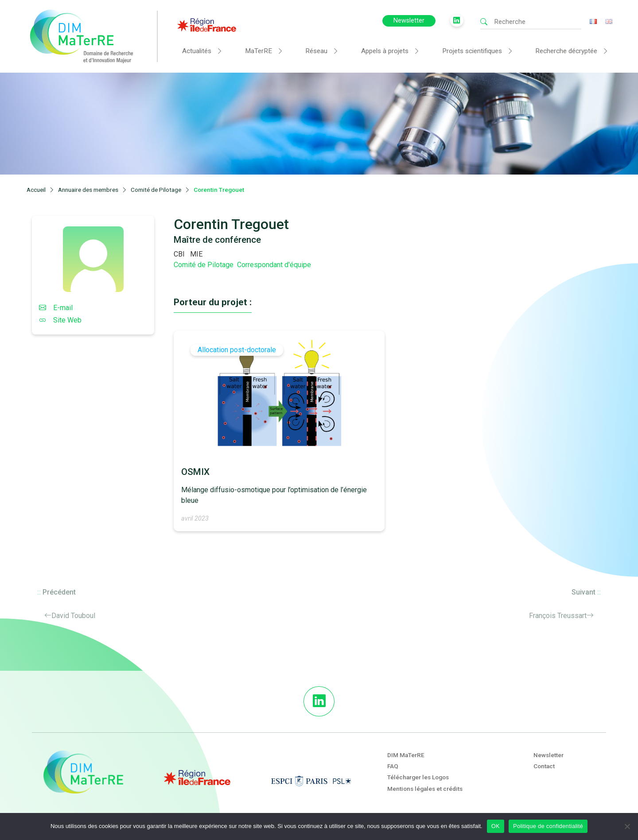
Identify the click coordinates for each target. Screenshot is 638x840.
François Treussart (558, 615)
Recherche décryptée (566, 51)
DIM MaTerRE (405, 754)
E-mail (56, 307)
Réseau (316, 51)
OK (495, 826)
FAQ (392, 766)
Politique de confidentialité (548, 826)
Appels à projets (384, 51)
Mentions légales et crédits (425, 788)
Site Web (60, 320)
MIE (196, 254)
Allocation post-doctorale (237, 350)
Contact (544, 766)
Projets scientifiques (472, 51)
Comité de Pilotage (203, 265)
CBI (179, 254)
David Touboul (73, 615)
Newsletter (408, 20)
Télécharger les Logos (418, 777)
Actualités (196, 51)
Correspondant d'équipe (274, 265)
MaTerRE (258, 51)
